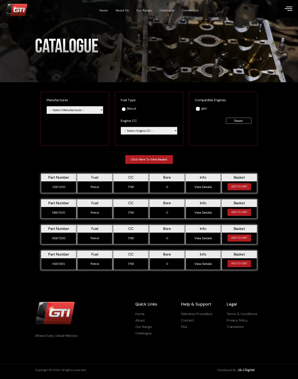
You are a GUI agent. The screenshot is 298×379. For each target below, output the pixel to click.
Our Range (144, 11)
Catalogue (166, 11)
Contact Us (190, 11)
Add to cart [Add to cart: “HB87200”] (239, 212)
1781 (131, 187)
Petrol (131, 109)
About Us (122, 11)
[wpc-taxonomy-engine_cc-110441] (149, 131)
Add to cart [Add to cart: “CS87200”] (239, 186)
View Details (203, 187)
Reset (238, 120)
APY (204, 109)
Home (103, 11)
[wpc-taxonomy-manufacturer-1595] (75, 110)
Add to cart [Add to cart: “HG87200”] (239, 238)
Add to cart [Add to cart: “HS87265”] (239, 263)
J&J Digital (245, 370)
